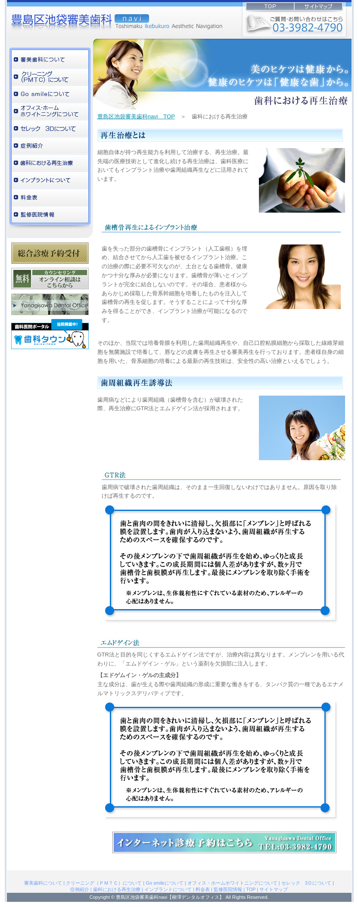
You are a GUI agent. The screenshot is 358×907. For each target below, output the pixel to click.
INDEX (289, 8)
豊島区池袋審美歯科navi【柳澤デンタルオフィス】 (170, 897)
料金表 (50, 197)
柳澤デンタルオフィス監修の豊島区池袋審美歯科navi (59, 19)
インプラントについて (50, 180)
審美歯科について (50, 59)
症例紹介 (50, 146)
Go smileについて (165, 882)
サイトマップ (273, 889)
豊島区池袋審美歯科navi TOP (136, 116)
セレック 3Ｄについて (50, 128)
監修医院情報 (50, 214)
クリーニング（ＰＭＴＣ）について (50, 77)
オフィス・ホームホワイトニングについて (50, 111)
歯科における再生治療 (50, 163)
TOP (250, 889)
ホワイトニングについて (50, 94)
